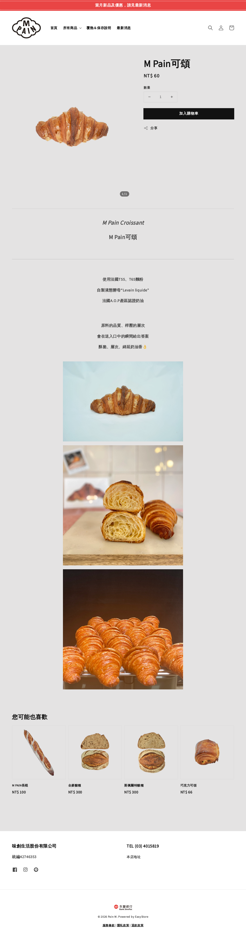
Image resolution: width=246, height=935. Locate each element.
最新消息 (124, 28)
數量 (147, 88)
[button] (210, 28)
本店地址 (134, 857)
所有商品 (70, 28)
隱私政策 (123, 925)
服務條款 (109, 925)
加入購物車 (188, 113)
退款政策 (137, 925)
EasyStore (141, 916)
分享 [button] (150, 128)
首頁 (53, 28)
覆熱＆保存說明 (98, 28)
